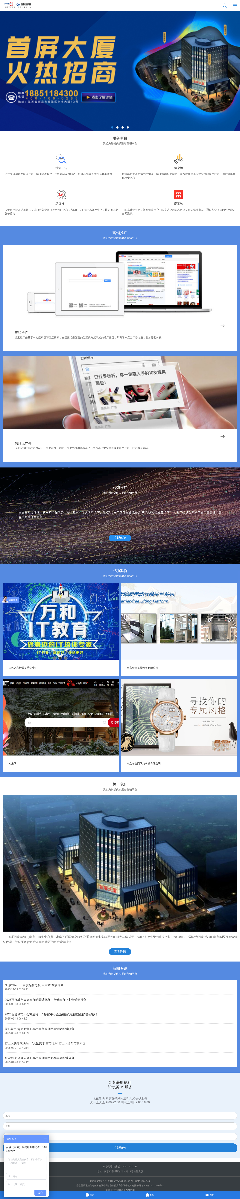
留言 (90, 1194)
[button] (112, 127)
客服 (149, 1194)
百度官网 (130, 1190)
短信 (210, 1194)
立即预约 (120, 1147)
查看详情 (120, 951)
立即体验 (120, 538)
